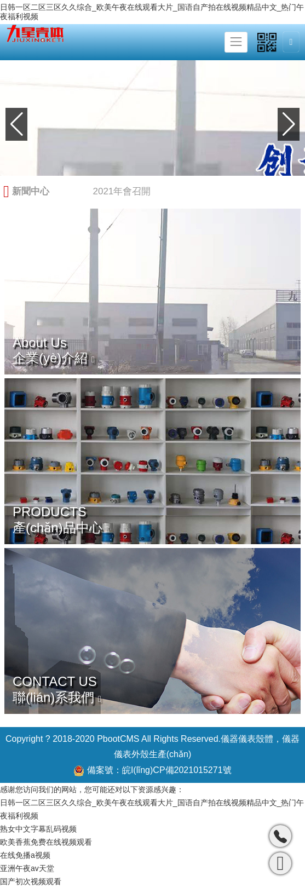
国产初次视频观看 (30, 881)
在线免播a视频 (25, 855)
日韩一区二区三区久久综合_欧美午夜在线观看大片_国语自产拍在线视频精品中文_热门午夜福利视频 (152, 12)
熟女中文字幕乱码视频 (38, 828)
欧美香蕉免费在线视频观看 (46, 842)
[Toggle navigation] (236, 42)
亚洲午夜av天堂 (27, 868)
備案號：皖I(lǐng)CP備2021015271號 (152, 770)
